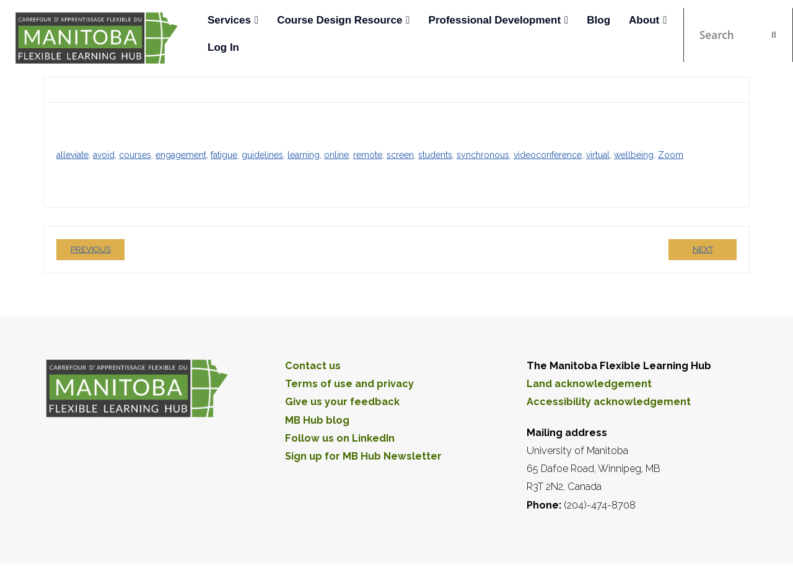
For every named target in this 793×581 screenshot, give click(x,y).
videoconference (548, 154)
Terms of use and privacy (349, 383)
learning (303, 154)
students (435, 154)
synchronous (483, 154)
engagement (181, 154)
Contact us (313, 364)
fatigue (224, 154)
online (336, 154)
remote (367, 154)
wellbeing (634, 154)
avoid (104, 154)
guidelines (262, 154)
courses (135, 154)
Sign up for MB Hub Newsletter (363, 455)
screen (400, 154)
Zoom (670, 154)
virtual (598, 154)
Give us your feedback (342, 401)
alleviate (72, 154)
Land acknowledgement (589, 383)
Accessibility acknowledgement (609, 401)
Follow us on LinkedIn (340, 437)
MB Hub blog (317, 419)
